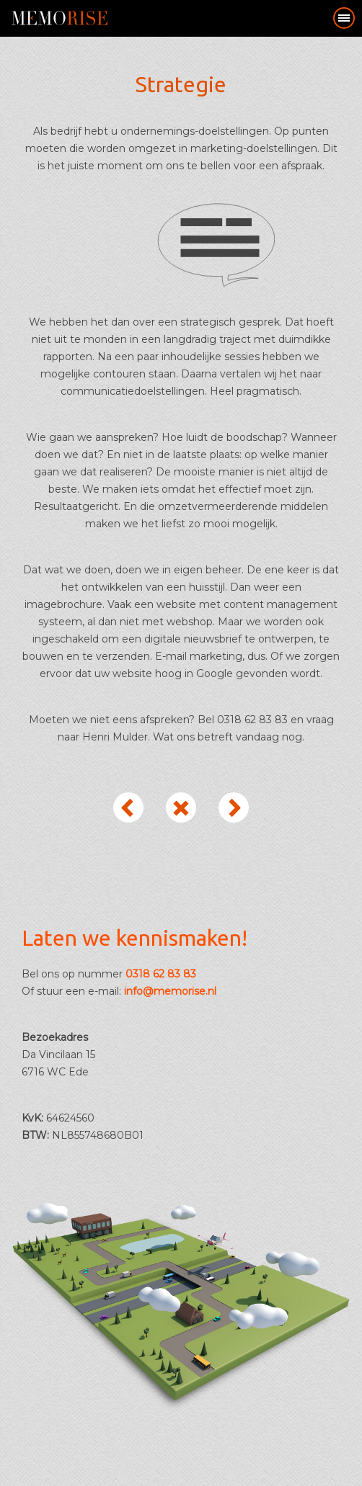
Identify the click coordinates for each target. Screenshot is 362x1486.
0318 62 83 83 (160, 973)
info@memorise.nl (170, 991)
